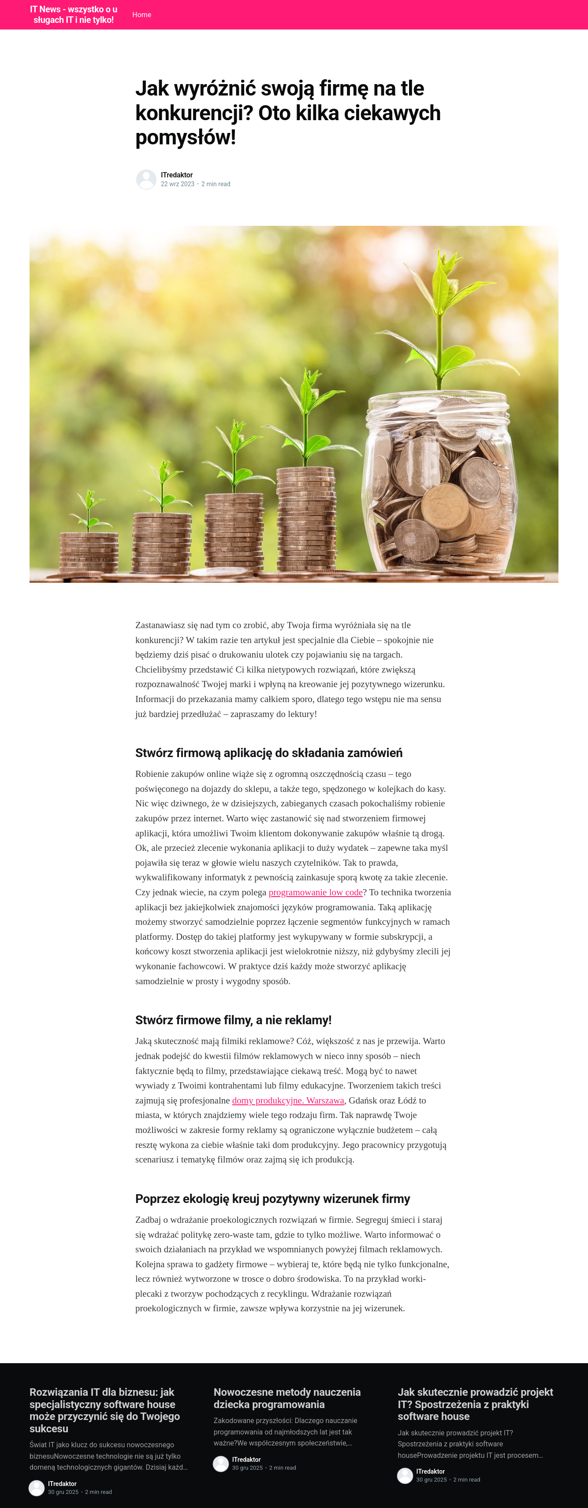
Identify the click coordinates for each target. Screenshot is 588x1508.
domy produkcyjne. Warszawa (288, 1100)
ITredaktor (177, 175)
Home (141, 15)
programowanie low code (316, 892)
